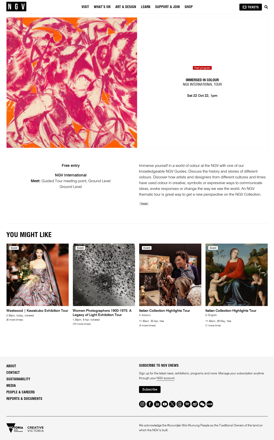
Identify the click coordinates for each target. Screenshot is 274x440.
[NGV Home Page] (16, 6)
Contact (13, 373)
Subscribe (149, 389)
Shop (189, 7)
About (11, 366)
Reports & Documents (24, 399)
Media (11, 386)
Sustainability (18, 379)
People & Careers (20, 392)
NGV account (165, 378)
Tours (144, 204)
